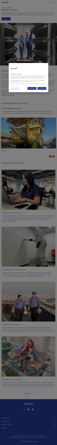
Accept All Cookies (41, 88)
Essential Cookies (32, 88)
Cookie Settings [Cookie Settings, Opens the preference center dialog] (15, 88)
